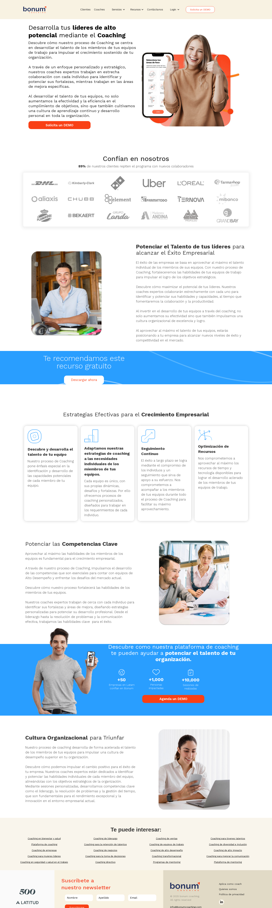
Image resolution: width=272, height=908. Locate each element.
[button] (118, 9)
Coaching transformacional (166, 856)
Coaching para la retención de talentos (105, 844)
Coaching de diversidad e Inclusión (228, 844)
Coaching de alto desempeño (167, 850)
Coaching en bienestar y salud (44, 838)
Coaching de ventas (166, 838)
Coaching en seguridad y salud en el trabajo (44, 862)
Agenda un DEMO (173, 699)
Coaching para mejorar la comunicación (227, 856)
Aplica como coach (230, 883)
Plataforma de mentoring (228, 862)
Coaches (99, 9)
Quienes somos (228, 889)
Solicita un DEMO (200, 9)
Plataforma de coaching (44, 844)
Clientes (85, 9)
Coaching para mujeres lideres (44, 856)
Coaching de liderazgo (105, 838)
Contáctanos (155, 9)
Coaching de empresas (44, 850)
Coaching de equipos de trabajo (166, 844)
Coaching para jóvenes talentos (228, 838)
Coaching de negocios (105, 850)
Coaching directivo (105, 862)
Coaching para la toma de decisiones (105, 856)
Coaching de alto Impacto (228, 850)
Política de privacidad (231, 894)
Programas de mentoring (166, 862)
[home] (34, 9)
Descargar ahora (84, 380)
